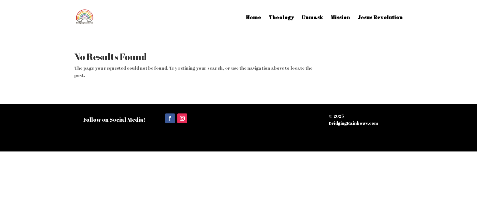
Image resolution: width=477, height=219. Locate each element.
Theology (281, 18)
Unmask (312, 18)
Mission (340, 18)
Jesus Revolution (380, 18)
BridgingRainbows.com (353, 123)
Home (253, 18)
